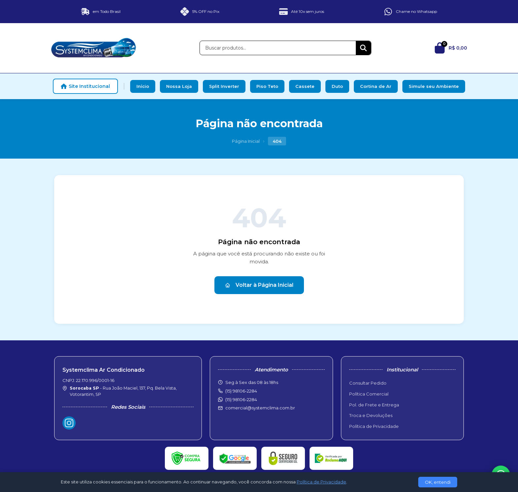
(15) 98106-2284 (241, 399)
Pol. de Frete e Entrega (374, 404)
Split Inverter (224, 86)
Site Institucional (85, 86)
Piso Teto (267, 86)
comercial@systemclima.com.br (260, 407)
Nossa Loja (179, 86)
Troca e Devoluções (370, 415)
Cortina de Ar (375, 86)
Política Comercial (368, 394)
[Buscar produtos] (278, 48)
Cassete (304, 86)
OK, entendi (438, 482)
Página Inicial (246, 141)
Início (142, 86)
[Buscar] (363, 48)
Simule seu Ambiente (434, 86)
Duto (337, 86)
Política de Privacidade (374, 426)
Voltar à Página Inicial (259, 285)
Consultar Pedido (368, 383)
